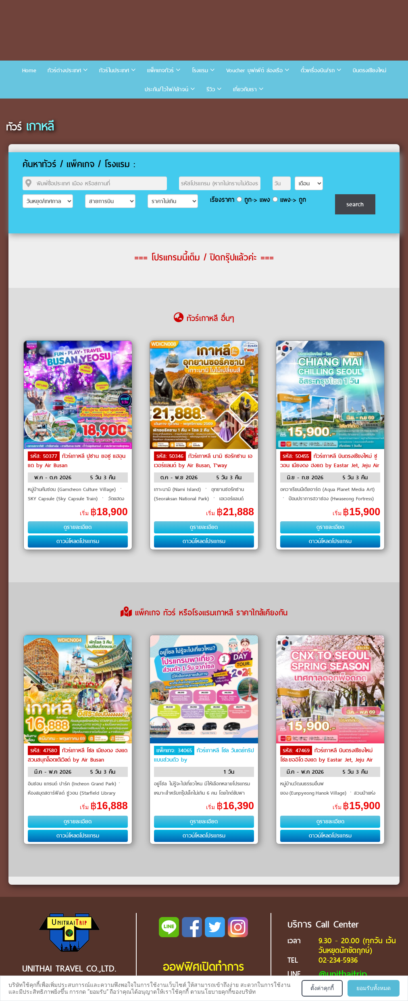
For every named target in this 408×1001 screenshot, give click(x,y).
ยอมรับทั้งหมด (373, 988)
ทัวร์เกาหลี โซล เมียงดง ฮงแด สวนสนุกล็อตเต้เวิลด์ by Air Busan (77, 755)
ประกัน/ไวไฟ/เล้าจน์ (166, 89)
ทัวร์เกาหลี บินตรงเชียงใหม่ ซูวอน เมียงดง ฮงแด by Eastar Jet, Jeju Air (329, 460)
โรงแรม (200, 70)
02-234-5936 (338, 960)
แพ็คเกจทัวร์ (160, 70)
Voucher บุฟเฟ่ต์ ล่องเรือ (254, 70)
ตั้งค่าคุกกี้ (322, 988)
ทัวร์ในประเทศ (114, 70)
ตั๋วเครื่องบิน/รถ (318, 70)
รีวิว (210, 89)
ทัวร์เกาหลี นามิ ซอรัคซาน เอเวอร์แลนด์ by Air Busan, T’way (203, 460)
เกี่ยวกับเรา (245, 89)
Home (29, 70)
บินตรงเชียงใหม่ (369, 70)
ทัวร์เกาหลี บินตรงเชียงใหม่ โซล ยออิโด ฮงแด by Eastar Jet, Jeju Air (326, 755)
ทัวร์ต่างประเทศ (64, 70)
